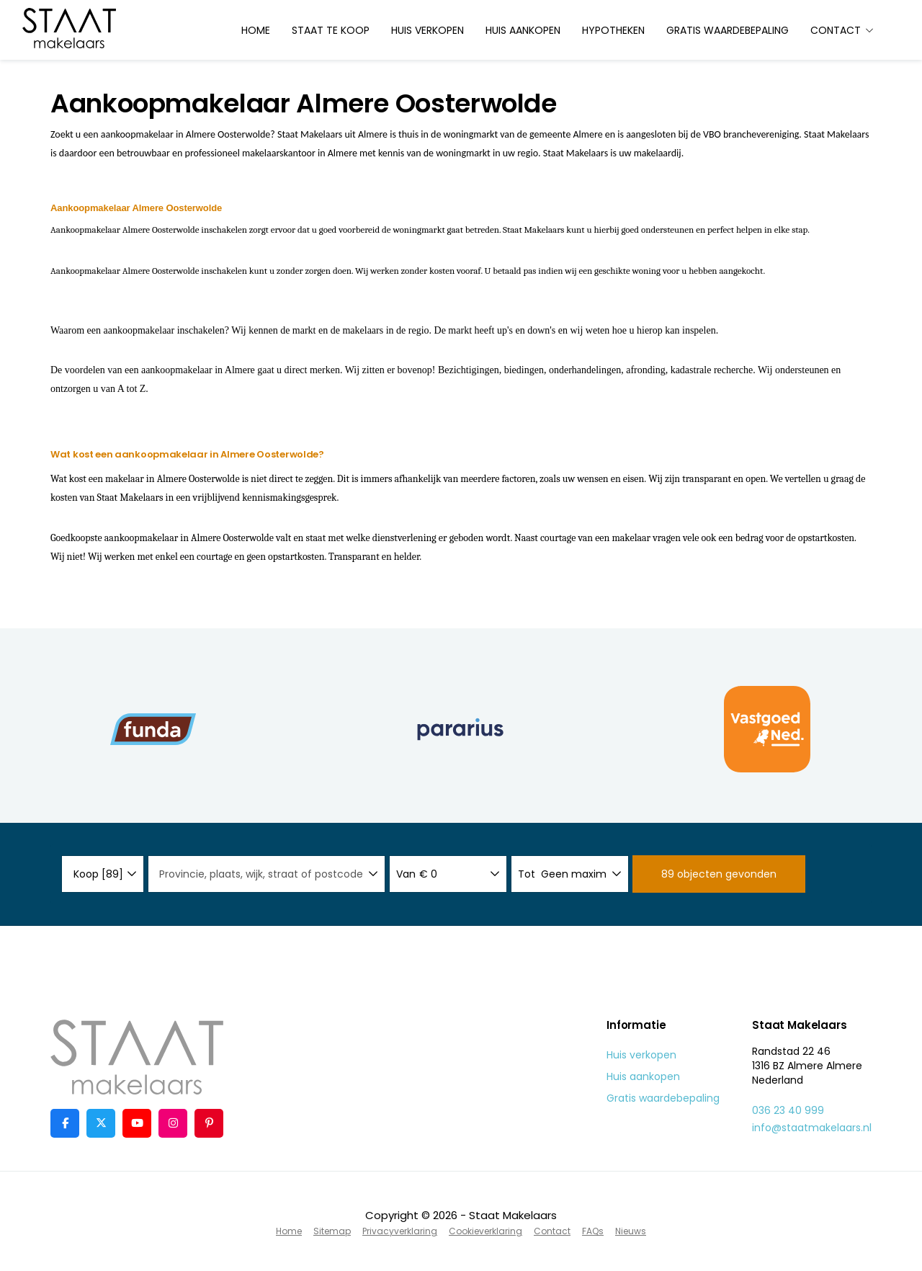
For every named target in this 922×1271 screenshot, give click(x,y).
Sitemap (332, 1231)
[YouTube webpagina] (136, 1123)
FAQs (593, 1231)
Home (255, 30)
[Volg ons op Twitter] (100, 1123)
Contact (842, 30)
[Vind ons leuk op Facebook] (64, 1123)
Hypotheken (613, 30)
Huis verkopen (427, 30)
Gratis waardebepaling (727, 30)
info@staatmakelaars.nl (812, 1127)
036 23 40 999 (788, 1110)
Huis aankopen (522, 30)
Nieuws (630, 1231)
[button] (718, 874)
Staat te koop (331, 30)
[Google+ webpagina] (172, 1123)
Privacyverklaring (399, 1231)
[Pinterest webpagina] (208, 1123)
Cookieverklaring (485, 1231)
